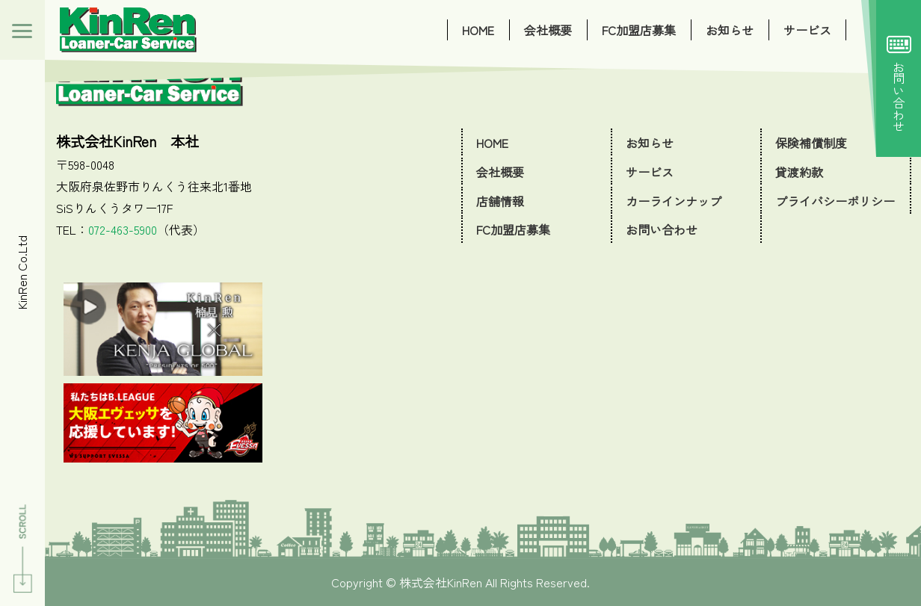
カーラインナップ (673, 201)
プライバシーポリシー (835, 201)
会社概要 (548, 30)
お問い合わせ (899, 78)
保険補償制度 (811, 143)
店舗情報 (500, 201)
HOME (478, 30)
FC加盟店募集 (639, 30)
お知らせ (730, 30)
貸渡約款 (799, 172)
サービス (807, 30)
